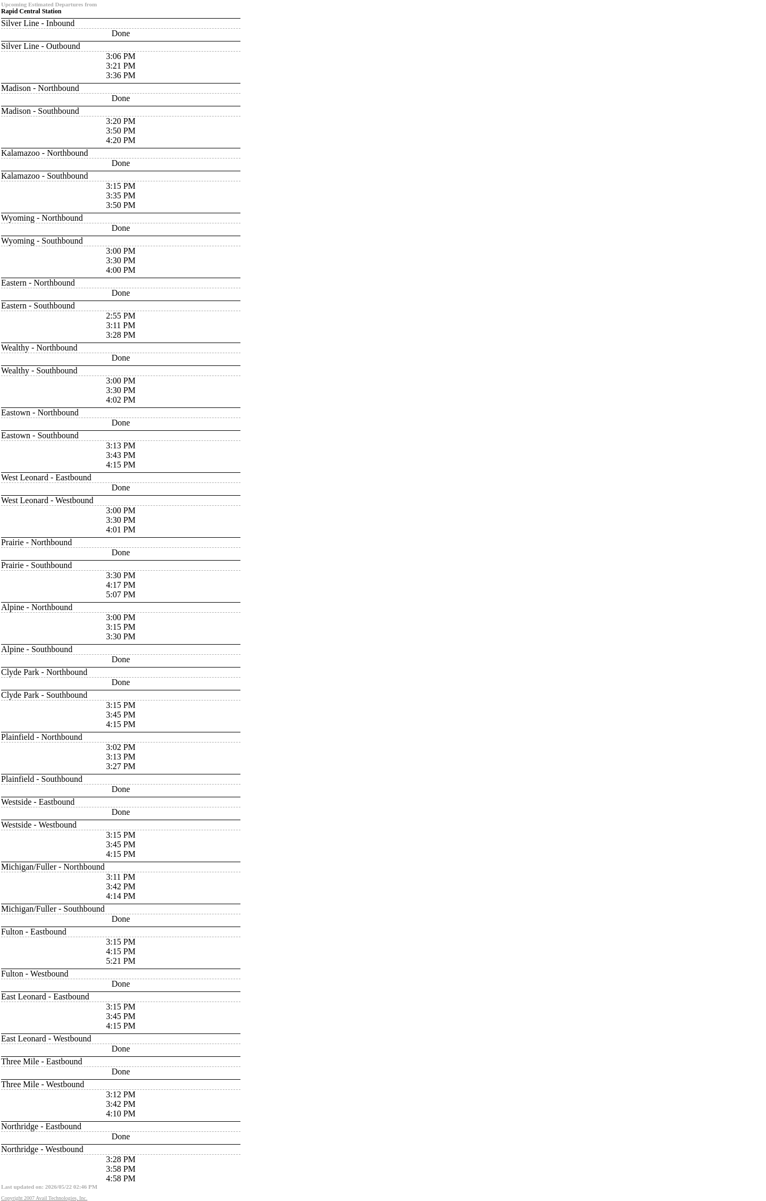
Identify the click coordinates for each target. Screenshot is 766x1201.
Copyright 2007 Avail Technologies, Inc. (44, 1198)
